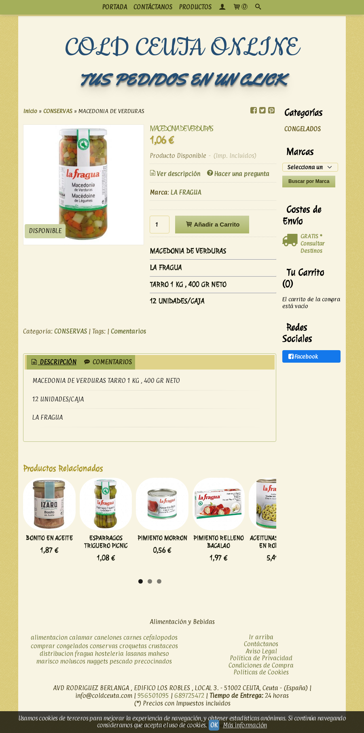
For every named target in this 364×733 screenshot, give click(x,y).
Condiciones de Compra (261, 666)
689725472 (189, 697)
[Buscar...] (258, 7)
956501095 (153, 697)
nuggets (97, 662)
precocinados (153, 662)
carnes (132, 639)
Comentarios (128, 331)
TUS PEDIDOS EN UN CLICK (182, 79)
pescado (121, 662)
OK (214, 725)
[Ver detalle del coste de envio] (291, 240)
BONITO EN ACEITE (53, 547)
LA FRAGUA (186, 192)
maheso (158, 655)
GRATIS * (311, 236)
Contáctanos (261, 645)
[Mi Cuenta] (222, 7)
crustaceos (163, 647)
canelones (108, 639)
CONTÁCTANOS (152, 7)
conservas (104, 647)
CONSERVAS (70, 331)
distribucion (56, 655)
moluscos (72, 662)
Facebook (302, 356)
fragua (84, 655)
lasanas (135, 655)
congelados (72, 647)
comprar (43, 647)
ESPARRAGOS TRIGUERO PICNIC (119, 551)
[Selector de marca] (310, 167)
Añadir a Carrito (212, 224)
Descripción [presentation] (53, 362)
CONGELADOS (302, 129)
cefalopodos (160, 639)
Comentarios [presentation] (107, 362)
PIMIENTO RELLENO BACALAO (249, 551)
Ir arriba (261, 638)
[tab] (53, 362)
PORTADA (114, 7)
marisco (47, 662)
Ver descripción (174, 174)
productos (195, 7)
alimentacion (49, 639)
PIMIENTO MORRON (184, 547)
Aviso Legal (261, 652)
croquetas (133, 647)
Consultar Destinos (313, 247)
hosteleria (109, 655)
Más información (245, 725)
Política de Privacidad (261, 659)
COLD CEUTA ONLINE (182, 48)
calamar (81, 639)
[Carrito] (240, 7)
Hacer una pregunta (237, 174)
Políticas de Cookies (261, 673)
